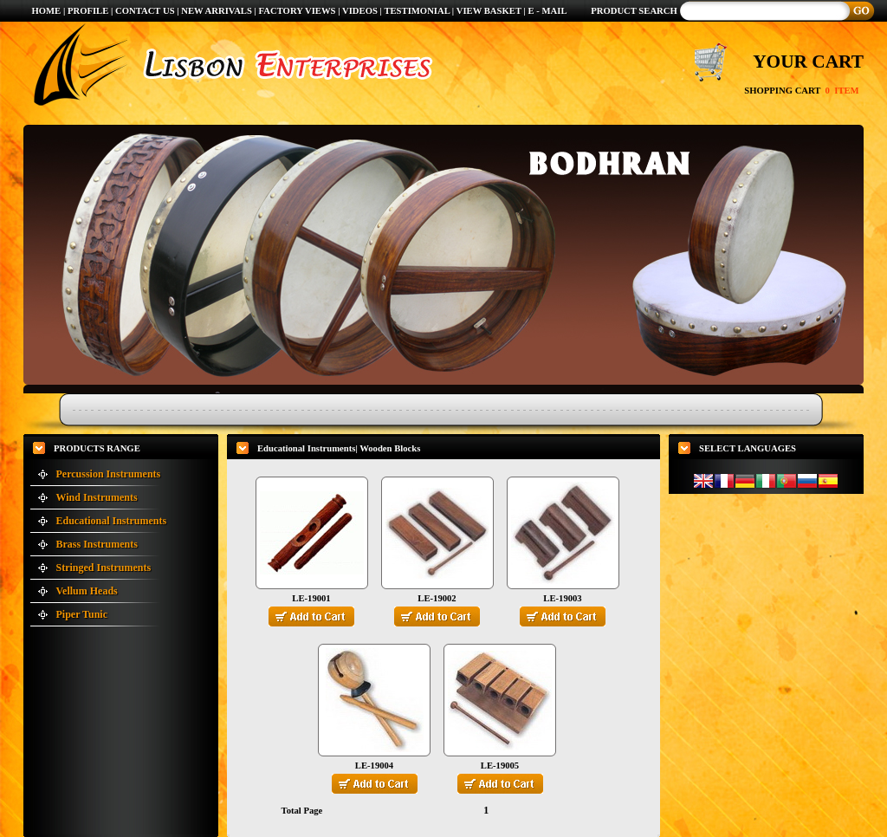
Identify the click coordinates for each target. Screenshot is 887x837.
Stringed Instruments (104, 567)
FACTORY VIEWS (299, 11)
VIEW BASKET (488, 11)
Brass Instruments (97, 544)
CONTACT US (145, 11)
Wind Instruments (97, 497)
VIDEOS (361, 11)
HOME (46, 11)
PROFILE (88, 11)
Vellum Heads (87, 591)
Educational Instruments (111, 521)
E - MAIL (547, 11)
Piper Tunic (81, 614)
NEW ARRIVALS (216, 11)
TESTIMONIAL (417, 11)
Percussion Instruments (108, 474)
